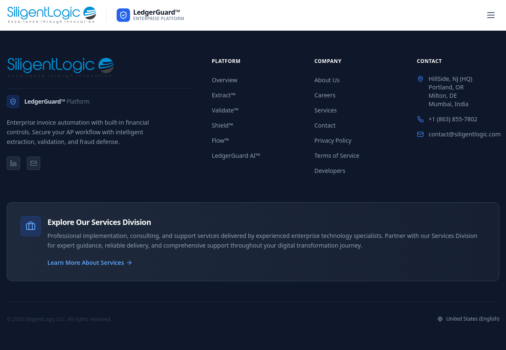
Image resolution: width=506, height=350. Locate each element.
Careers (324, 95)
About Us (326, 80)
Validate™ (225, 110)
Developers (329, 171)
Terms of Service (337, 155)
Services (325, 110)
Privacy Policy (332, 140)
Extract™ (223, 95)
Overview (224, 80)
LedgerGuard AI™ (236, 155)
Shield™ (222, 125)
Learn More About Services (90, 262)
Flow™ (220, 140)
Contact (325, 125)
